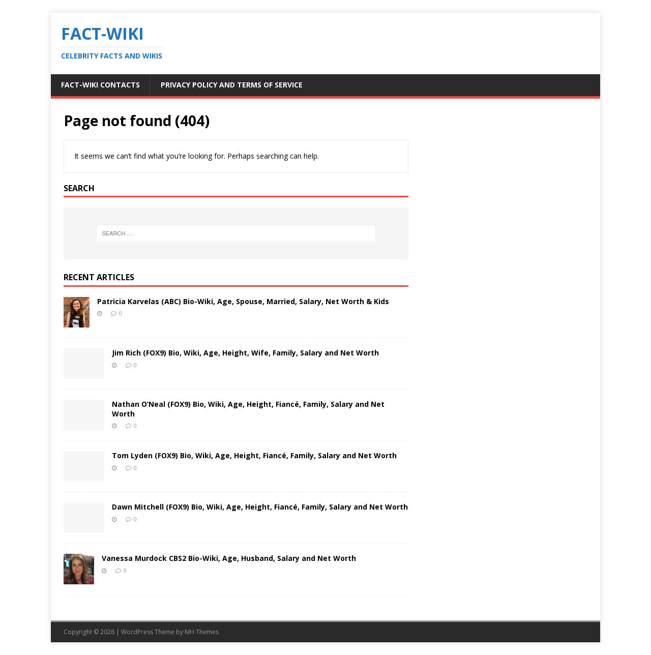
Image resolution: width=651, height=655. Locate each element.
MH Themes (202, 632)
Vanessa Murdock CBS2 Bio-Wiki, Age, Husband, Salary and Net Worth (229, 558)
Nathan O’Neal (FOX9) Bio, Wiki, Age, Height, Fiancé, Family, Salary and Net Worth (248, 408)
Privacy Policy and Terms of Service (232, 85)
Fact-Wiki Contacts (100, 85)
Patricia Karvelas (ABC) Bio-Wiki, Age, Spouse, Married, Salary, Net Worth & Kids (243, 301)
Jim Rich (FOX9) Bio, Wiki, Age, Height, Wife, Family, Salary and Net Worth (245, 353)
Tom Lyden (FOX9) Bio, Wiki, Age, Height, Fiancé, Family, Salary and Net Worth (254, 455)
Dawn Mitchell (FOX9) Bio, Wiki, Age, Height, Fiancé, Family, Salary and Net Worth (260, 507)
